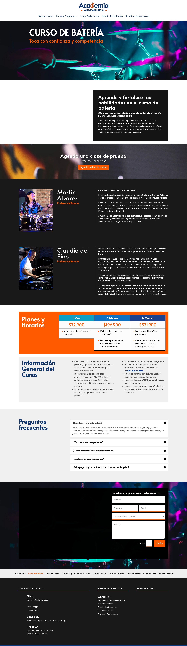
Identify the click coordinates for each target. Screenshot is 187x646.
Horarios (32, 627)
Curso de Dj (67, 574)
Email (30, 596)
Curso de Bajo (19, 574)
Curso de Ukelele (134, 574)
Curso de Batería (35, 574)
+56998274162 (32, 610)
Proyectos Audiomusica (108, 614)
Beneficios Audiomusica (137, 15)
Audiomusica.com (105, 603)
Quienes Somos (46, 15)
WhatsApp (32, 606)
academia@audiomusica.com (38, 600)
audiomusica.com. (134, 370)
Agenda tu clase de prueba (93, 167)
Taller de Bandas (166, 574)
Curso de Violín (149, 574)
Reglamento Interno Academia (111, 600)
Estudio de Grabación (112, 15)
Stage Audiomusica (89, 15)
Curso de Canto (52, 574)
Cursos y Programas (65, 15)
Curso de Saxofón (116, 574)
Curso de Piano (99, 574)
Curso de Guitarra (82, 574)
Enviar (159, 543)
